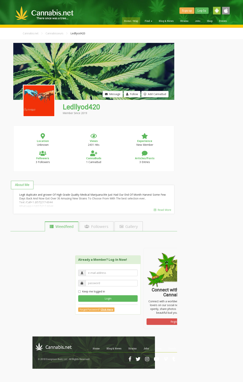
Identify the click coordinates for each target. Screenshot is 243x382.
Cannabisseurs (54, 33)
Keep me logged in (91, 291)
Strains (184, 20)
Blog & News (166, 20)
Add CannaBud (155, 94)
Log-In (201, 10)
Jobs (197, 20)
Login (108, 298)
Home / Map (131, 20)
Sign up (187, 10)
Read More (162, 210)
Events (223, 20)
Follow (132, 94)
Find (148, 20)
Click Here (107, 309)
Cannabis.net (31, 33)
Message (112, 94)
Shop (210, 20)
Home (96, 348)
